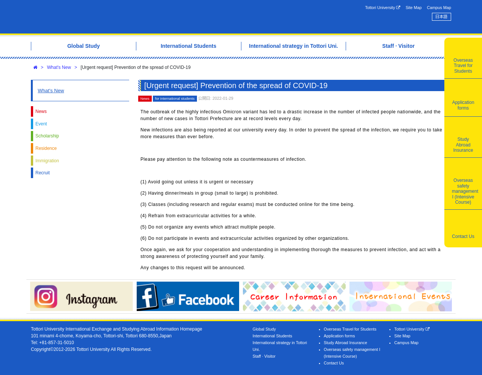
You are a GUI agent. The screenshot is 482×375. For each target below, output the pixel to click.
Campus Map (439, 7)
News (41, 111)
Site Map (414, 7)
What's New (59, 67)
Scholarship (47, 136)
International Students (272, 336)
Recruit (42, 172)
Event (41, 124)
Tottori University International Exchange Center (137, 17)
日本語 (441, 16)
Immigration (47, 160)
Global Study (264, 329)
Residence (46, 148)
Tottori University (382, 7)
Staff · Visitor (264, 356)
